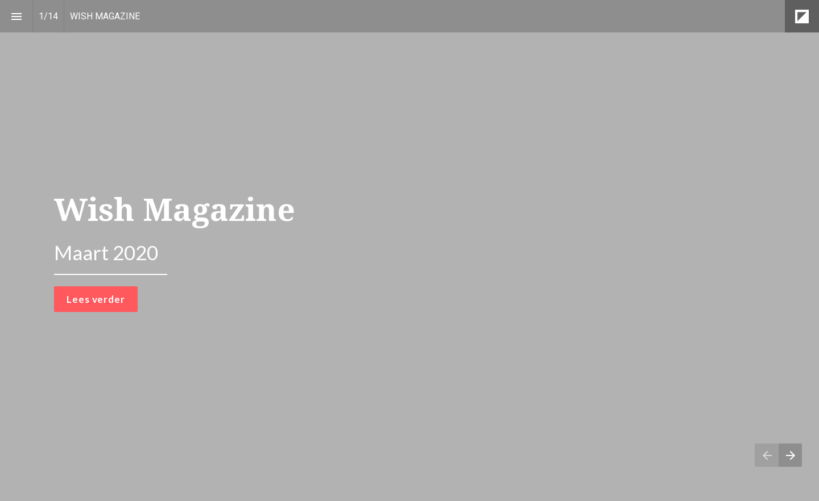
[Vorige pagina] (767, 455)
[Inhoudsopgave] (16, 16)
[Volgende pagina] (790, 455)
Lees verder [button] (96, 299)
